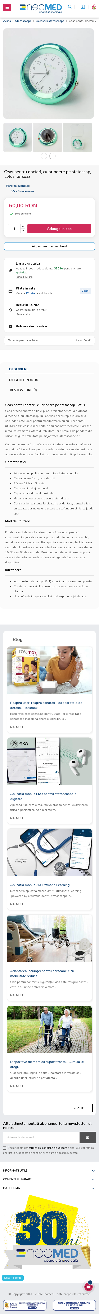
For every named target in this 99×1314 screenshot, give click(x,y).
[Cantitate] (14, 228)
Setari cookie (13, 1278)
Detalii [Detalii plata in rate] (85, 290)
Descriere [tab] (18, 369)
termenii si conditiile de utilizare (48, 1148)
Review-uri (23, 389)
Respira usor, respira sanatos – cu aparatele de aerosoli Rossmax (46, 705)
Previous (44, 156)
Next (52, 156)
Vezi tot (79, 1108)
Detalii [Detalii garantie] (87, 340)
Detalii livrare (24, 277)
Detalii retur (23, 314)
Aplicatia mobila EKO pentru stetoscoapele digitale (43, 796)
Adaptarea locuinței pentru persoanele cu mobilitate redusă (42, 973)
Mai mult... (17, 727)
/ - (22, 191)
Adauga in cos (59, 228)
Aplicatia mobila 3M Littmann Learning (40, 885)
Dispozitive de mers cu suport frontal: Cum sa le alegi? (47, 1064)
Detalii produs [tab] (23, 379)
